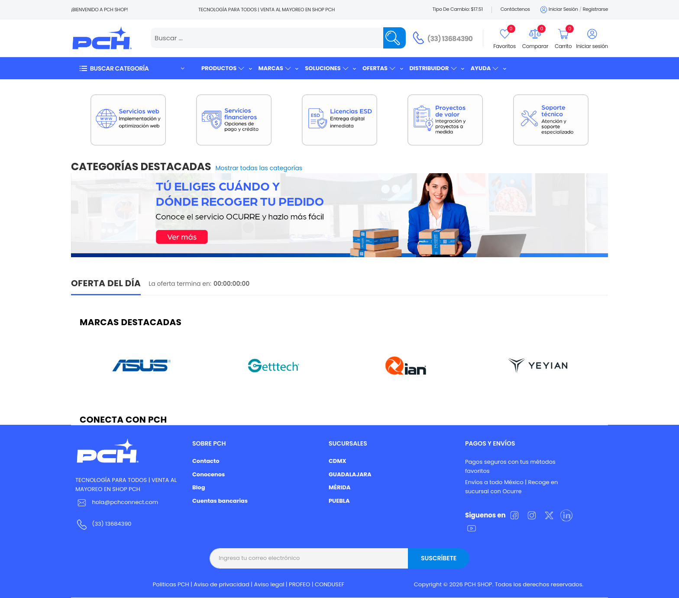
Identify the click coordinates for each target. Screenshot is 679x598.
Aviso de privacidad (221, 584)
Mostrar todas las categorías (259, 168)
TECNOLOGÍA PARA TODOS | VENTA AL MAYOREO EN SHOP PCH (126, 484)
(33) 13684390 (450, 39)
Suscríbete (438, 558)
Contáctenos (515, 9)
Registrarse (595, 9)
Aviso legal (269, 584)
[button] (131, 68)
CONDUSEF (329, 584)
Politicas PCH (171, 584)
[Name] (394, 37)
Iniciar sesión (558, 10)
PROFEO (299, 584)
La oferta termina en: (180, 283)
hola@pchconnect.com (125, 502)
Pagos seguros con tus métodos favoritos (510, 466)
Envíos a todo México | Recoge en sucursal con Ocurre (511, 486)
